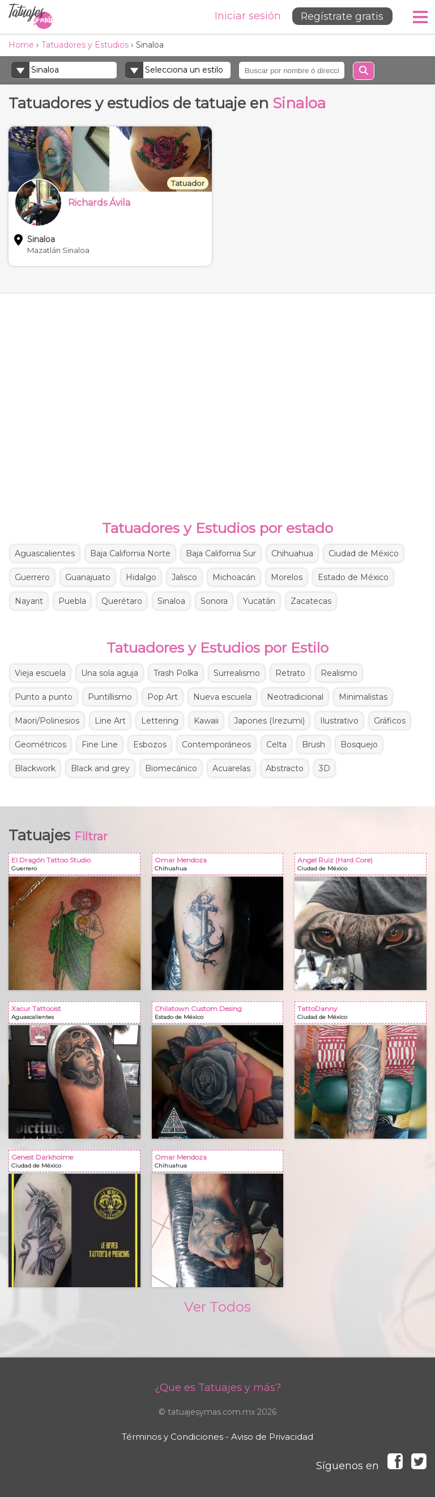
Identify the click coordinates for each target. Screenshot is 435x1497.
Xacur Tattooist (76, 1014)
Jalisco (184, 577)
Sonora (214, 601)
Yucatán (259, 601)
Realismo (339, 673)
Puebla (72, 601)
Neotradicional (295, 697)
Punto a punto (43, 697)
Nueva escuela (222, 697)
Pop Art (162, 697)
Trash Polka (175, 673)
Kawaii (206, 721)
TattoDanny (362, 1014)
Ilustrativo (339, 721)
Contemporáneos (216, 744)
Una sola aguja (109, 673)
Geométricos (40, 744)
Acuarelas (231, 768)
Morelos (286, 577)
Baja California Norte (130, 553)
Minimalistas (363, 697)
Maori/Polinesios (47, 721)
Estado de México (353, 577)
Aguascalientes (45, 553)
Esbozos (150, 744)
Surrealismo (237, 673)
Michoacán (233, 577)
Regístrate (340, 16)
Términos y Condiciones (172, 1436)
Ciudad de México (364, 553)
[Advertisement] (217, 394)
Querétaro (121, 601)
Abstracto (285, 768)
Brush (313, 744)
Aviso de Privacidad (272, 1436)
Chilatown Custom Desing (220, 1014)
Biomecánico (171, 768)
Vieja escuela (40, 673)
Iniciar (244, 16)
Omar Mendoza (220, 866)
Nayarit (29, 601)
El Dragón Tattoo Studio (76, 866)
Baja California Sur (221, 553)
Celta (276, 744)
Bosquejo (359, 744)
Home (21, 45)
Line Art (110, 721)
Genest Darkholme (76, 1163)
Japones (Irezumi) (269, 721)
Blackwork (35, 768)
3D (324, 768)
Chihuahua (292, 553)
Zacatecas (311, 601)
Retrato (290, 673)
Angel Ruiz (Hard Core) (362, 866)
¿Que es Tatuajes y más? (218, 1387)
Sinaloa (171, 601)
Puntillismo (110, 697)
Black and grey (100, 768)
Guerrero (32, 577)
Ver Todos (217, 1307)
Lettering (159, 721)
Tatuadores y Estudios (85, 45)
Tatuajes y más (31, 16)
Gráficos (390, 721)
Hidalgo (141, 577)
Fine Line (100, 744)
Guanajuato (87, 577)
